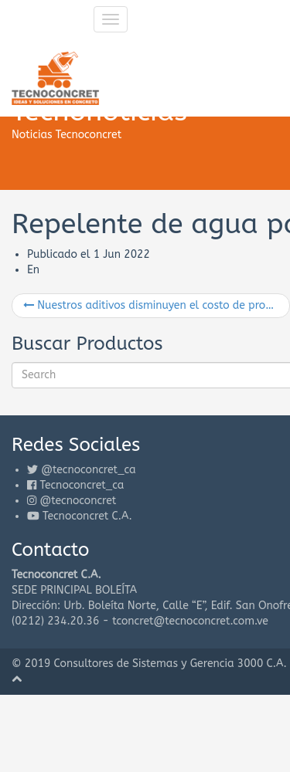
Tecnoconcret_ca (81, 485)
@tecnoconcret (77, 500)
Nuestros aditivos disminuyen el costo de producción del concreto (156, 305)
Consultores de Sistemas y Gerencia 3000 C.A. (170, 663)
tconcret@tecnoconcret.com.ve (190, 621)
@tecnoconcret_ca (88, 469)
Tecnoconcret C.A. (87, 516)
